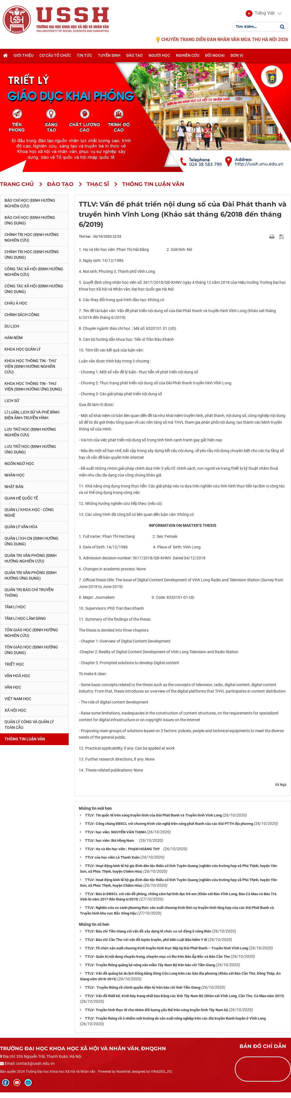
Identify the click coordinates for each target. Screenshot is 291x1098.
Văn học (13, 687)
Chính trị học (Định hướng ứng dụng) (32, 254)
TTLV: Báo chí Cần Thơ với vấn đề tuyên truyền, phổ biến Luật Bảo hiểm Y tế (146, 940)
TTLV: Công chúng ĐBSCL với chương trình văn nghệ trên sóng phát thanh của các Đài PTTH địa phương (169, 824)
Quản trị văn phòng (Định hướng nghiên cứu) (31, 558)
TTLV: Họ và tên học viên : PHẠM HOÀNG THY (123, 849)
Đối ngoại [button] (215, 55)
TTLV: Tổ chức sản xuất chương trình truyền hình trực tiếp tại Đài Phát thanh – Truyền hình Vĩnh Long (166, 948)
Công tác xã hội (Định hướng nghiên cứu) (34, 272)
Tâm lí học (15, 607)
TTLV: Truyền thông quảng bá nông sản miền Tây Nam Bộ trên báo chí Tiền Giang (150, 965)
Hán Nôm (14, 337)
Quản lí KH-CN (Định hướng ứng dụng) (32, 541)
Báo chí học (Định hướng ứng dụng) (30, 220)
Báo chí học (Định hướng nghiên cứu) (30, 203)
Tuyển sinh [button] (109, 55)
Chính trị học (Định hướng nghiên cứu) (32, 237)
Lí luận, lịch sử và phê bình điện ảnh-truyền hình (32, 415)
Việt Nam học (18, 699)
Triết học (14, 664)
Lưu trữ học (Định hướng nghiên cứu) (30, 432)
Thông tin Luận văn (25, 739)
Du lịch (12, 326)
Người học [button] (159, 55)
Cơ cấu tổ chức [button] (55, 55)
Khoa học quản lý (23, 349)
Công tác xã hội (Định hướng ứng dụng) (34, 289)
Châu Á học (16, 303)
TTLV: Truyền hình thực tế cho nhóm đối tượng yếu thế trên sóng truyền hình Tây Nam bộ (156, 1010)
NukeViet (123, 1072)
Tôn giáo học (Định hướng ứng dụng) (31, 650)
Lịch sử (12, 400)
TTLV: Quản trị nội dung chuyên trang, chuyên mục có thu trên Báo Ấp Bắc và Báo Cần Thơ (157, 956)
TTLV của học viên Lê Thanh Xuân (112, 857)
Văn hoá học (17, 675)
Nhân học (14, 475)
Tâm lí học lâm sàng (25, 618)
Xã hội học (15, 710)
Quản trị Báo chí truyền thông (29, 592)
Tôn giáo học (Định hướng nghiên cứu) (31, 633)
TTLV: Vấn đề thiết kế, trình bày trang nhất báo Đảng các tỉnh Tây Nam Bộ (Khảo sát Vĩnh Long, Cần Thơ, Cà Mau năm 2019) (184, 996)
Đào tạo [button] (134, 55)
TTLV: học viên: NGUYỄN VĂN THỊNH (115, 832)
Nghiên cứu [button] (187, 55)
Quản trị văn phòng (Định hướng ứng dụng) (31, 575)
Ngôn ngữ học (19, 463)
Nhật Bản (14, 486)
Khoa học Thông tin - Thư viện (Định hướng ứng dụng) (33, 386)
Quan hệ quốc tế (21, 498)
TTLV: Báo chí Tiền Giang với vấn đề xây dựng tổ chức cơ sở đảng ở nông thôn (148, 931)
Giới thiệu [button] (23, 55)
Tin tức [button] (84, 55)
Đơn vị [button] (236, 55)
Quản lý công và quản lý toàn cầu (29, 725)
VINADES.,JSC (162, 1072)
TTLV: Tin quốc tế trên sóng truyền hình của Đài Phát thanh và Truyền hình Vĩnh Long (153, 815)
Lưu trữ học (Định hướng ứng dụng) (30, 449)
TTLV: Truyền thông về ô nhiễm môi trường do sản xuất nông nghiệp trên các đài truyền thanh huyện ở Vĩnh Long (175, 1018)
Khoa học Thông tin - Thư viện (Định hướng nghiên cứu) (30, 366)
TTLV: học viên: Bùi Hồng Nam (111, 840)
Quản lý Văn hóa (21, 527)
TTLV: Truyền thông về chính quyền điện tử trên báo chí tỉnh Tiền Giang (142, 987)
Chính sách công (22, 314)
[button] (260, 13)
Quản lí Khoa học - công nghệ (29, 512)
